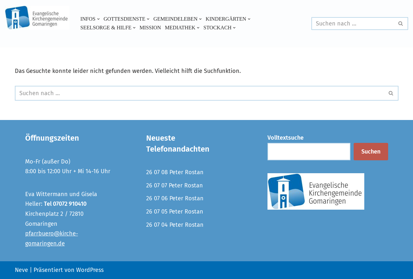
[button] (98, 19)
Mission (150, 28)
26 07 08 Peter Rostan (175, 172)
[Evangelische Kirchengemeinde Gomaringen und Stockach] (37, 18)
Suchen (370, 151)
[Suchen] (352, 23)
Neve (21, 270)
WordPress (90, 270)
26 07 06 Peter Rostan (175, 198)
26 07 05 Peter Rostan (174, 211)
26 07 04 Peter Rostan (175, 224)
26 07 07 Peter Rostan (174, 185)
